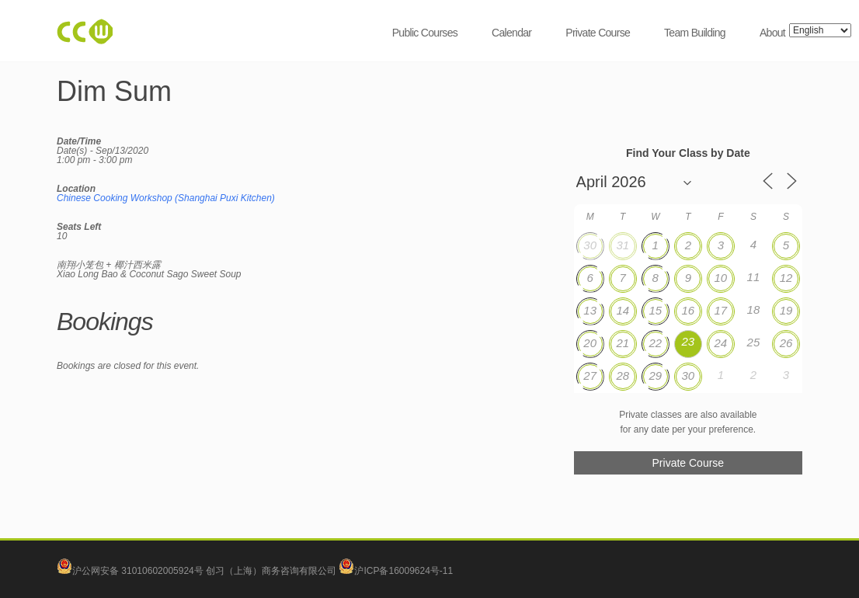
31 (622, 245)
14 (622, 310)
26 (786, 342)
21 (622, 342)
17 (721, 310)
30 (589, 245)
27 (589, 375)
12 (786, 277)
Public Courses (424, 32)
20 (589, 342)
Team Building (694, 32)
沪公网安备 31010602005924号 (137, 570)
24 (721, 342)
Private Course (597, 32)
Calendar (511, 32)
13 (589, 310)
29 (655, 375)
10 (721, 277)
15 (655, 310)
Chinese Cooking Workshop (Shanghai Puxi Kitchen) (166, 198)
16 (687, 310)
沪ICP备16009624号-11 (396, 570)
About (772, 32)
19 (786, 310)
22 (655, 342)
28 (622, 375)
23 (687, 341)
